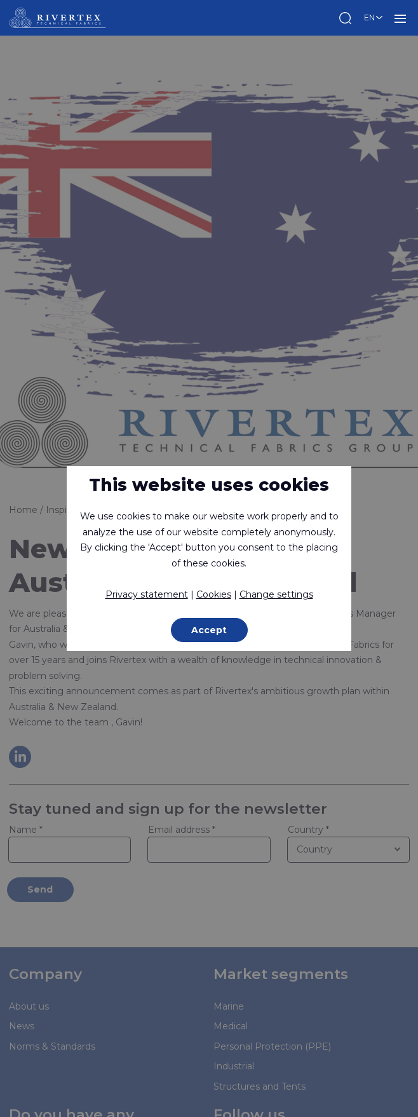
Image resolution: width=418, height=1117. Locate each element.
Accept (209, 630)
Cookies (213, 594)
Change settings (276, 594)
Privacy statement (146, 594)
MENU (400, 17)
